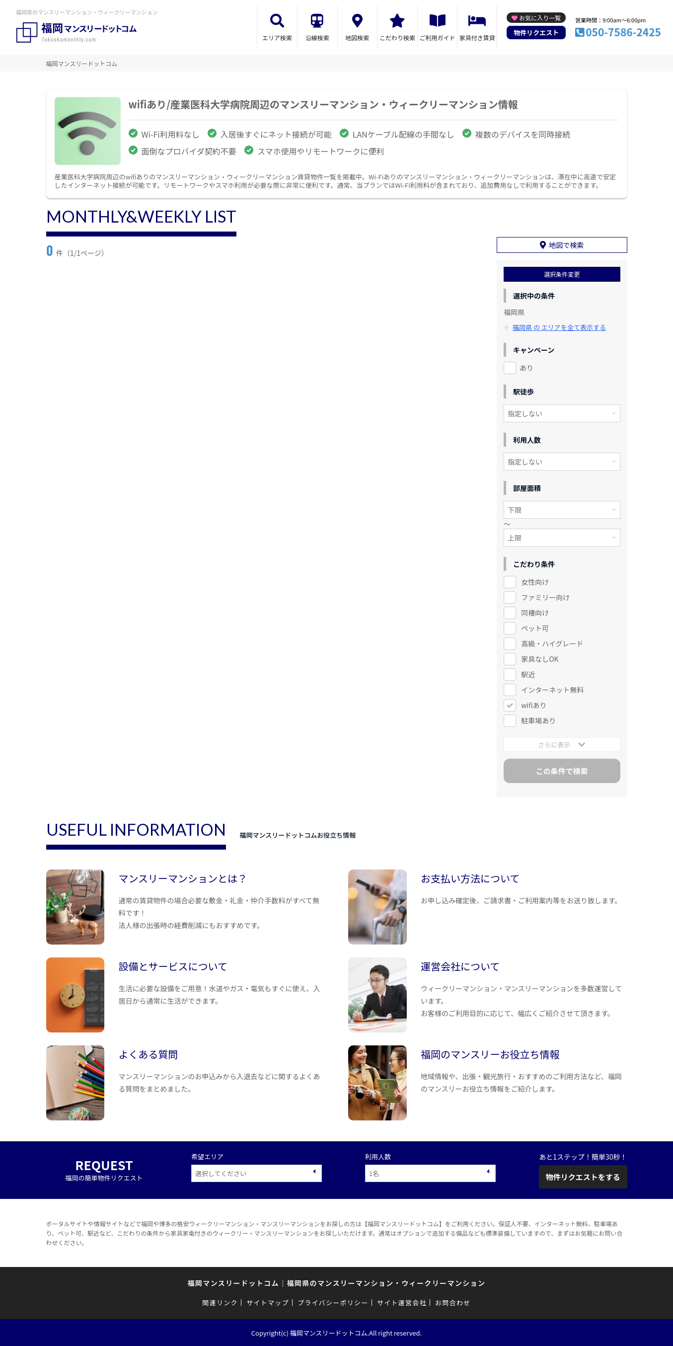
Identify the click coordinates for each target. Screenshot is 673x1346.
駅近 (528, 674)
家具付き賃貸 (477, 37)
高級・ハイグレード (552, 643)
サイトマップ (267, 1302)
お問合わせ (453, 1302)
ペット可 (535, 628)
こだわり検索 (397, 37)
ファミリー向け (545, 597)
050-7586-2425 (623, 31)
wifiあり (533, 705)
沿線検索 (317, 37)
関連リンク (220, 1302)
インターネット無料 (552, 690)
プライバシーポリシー (333, 1302)
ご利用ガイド (437, 37)
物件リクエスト (536, 32)
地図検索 (357, 37)
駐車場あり (538, 720)
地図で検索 (566, 244)
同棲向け (535, 613)
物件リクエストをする (583, 1177)
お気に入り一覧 (540, 17)
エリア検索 (277, 37)
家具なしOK (539, 659)
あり (526, 368)
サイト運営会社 (402, 1302)
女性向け (535, 582)
